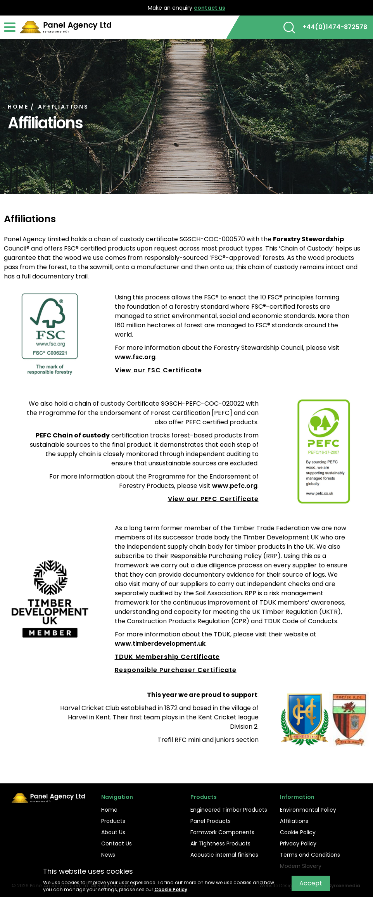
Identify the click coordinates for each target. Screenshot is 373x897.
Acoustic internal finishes (224, 855)
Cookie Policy (298, 832)
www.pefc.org (234, 485)
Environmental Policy (308, 810)
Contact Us (116, 843)
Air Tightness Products (220, 843)
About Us (113, 832)
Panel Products (210, 821)
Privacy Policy (298, 843)
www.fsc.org (135, 357)
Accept (310, 883)
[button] (289, 27)
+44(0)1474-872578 (334, 26)
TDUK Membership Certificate (167, 656)
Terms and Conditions (310, 855)
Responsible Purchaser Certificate (176, 669)
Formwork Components (222, 832)
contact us (209, 8)
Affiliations (294, 821)
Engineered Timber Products (228, 810)
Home (109, 810)
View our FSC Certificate (158, 370)
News (108, 855)
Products (113, 821)
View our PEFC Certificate (213, 498)
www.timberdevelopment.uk (160, 643)
